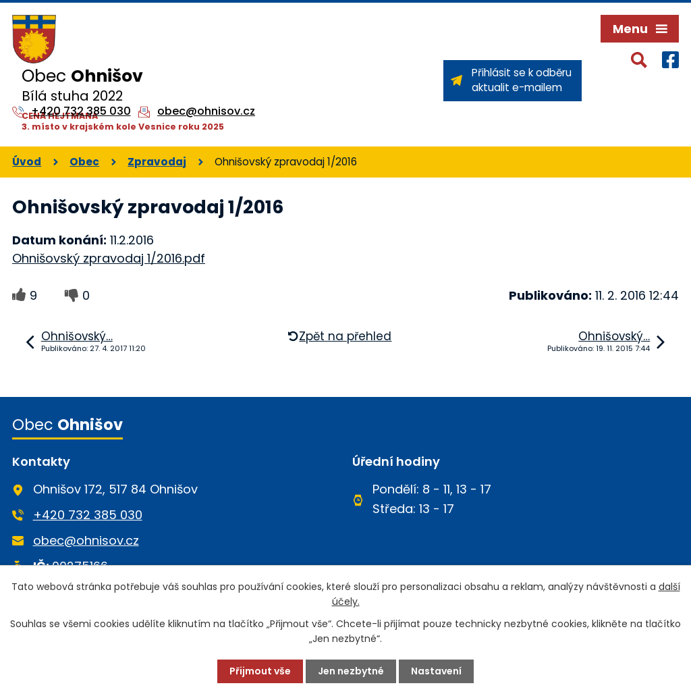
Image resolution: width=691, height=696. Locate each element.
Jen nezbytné (351, 671)
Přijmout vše (260, 671)
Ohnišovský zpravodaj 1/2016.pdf (108, 258)
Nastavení (436, 671)
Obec (84, 162)
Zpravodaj (157, 162)
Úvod (26, 162)
